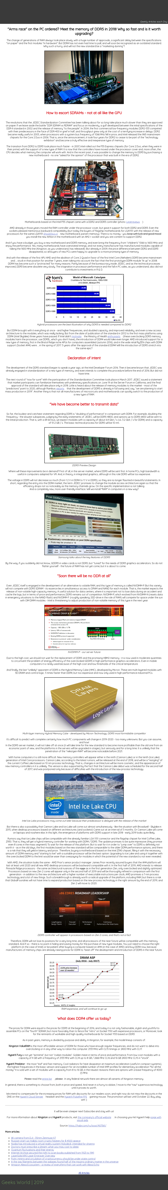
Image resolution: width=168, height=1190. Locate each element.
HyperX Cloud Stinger (31, 1096)
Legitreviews (133, 221)
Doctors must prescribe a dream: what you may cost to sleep (45, 1146)
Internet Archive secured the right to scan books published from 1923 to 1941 (52, 1152)
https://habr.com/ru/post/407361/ (87, 1125)
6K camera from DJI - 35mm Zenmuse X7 (33, 1137)
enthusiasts (114, 336)
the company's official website (94, 1117)
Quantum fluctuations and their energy (32, 1149)
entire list (47, 1078)
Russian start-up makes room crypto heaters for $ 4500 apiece (45, 1140)
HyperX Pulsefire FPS (75, 1096)
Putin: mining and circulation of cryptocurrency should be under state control (53, 1158)
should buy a (50, 233)
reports (60, 388)
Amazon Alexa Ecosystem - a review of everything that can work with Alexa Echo (55, 1164)
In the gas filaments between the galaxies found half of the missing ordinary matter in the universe (64, 1161)
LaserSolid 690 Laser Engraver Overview (33, 1155)
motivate (76, 336)
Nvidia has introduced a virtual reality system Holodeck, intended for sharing (53, 1143)
